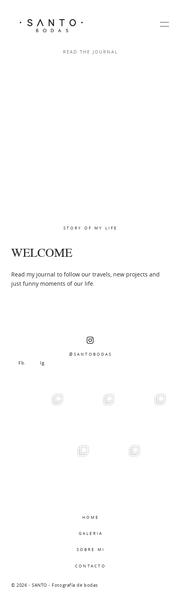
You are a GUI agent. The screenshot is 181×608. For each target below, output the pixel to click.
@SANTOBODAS (90, 346)
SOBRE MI (91, 549)
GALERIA (91, 533)
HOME (90, 517)
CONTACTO (90, 566)
